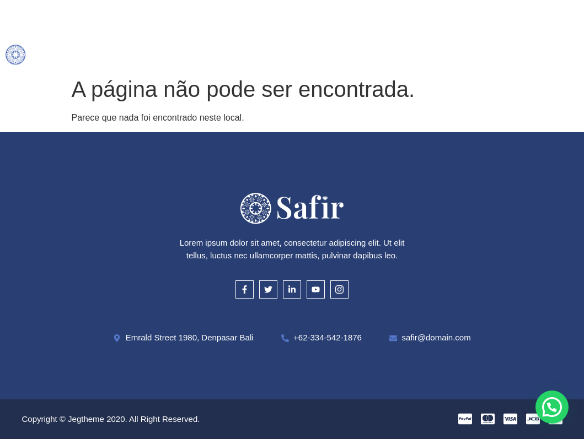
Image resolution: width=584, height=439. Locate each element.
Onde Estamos (425, 20)
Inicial (129, 20)
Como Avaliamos (289, 20)
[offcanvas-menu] (574, 36)
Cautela (359, 20)
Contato (298, 51)
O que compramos (199, 20)
